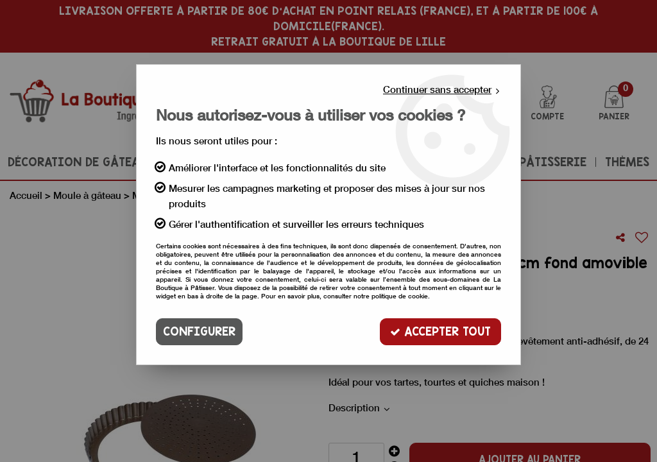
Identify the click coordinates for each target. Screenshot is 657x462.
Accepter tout (440, 331)
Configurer (199, 331)
